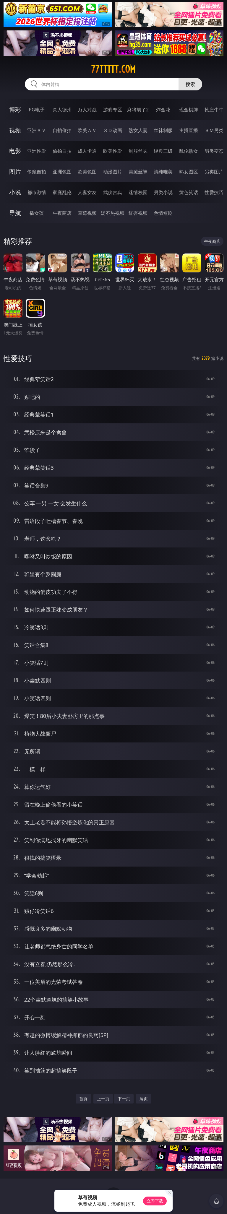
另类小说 (163, 192)
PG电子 (36, 109)
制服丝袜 (138, 151)
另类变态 (214, 151)
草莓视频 (87, 213)
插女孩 (37, 213)
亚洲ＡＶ (36, 130)
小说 (15, 192)
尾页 (144, 1098)
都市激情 (36, 192)
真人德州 (62, 109)
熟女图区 (188, 171)
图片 (15, 171)
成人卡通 (87, 151)
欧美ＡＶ (87, 130)
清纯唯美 (163, 171)
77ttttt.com (113, 69)
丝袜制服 (163, 130)
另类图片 (214, 171)
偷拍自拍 (62, 151)
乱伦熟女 (188, 151)
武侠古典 (112, 192)
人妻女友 (87, 192)
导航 (15, 213)
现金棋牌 (188, 109)
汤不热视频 (112, 213)
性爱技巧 (214, 192)
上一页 (103, 1098)
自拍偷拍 (62, 130)
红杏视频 (138, 213)
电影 (15, 151)
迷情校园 (138, 192)
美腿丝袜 (138, 171)
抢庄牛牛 (214, 109)
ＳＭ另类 (214, 130)
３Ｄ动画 (112, 130)
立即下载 (155, 1201)
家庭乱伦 (62, 192)
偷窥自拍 (36, 171)
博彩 (15, 109)
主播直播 (188, 130)
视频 (15, 130)
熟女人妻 (138, 130)
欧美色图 (87, 171)
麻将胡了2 (138, 109)
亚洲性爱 (36, 151)
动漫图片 (112, 171)
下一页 (124, 1098)
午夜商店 (62, 213)
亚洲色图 (62, 171)
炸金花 (163, 109)
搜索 (190, 84)
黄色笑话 (188, 192)
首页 (83, 1098)
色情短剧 (163, 213)
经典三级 (163, 151)
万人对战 (87, 109)
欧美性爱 (112, 151)
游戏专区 (112, 109)
